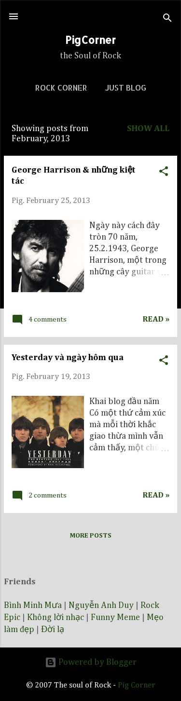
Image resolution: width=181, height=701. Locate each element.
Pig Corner (136, 685)
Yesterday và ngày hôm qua (68, 357)
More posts (90, 535)
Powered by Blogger (91, 662)
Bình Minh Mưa (33, 605)
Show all (148, 128)
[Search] (167, 19)
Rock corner (61, 87)
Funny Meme (115, 617)
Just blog (125, 87)
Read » (155, 319)
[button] (163, 170)
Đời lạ (52, 629)
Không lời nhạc (55, 617)
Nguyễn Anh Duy (101, 605)
